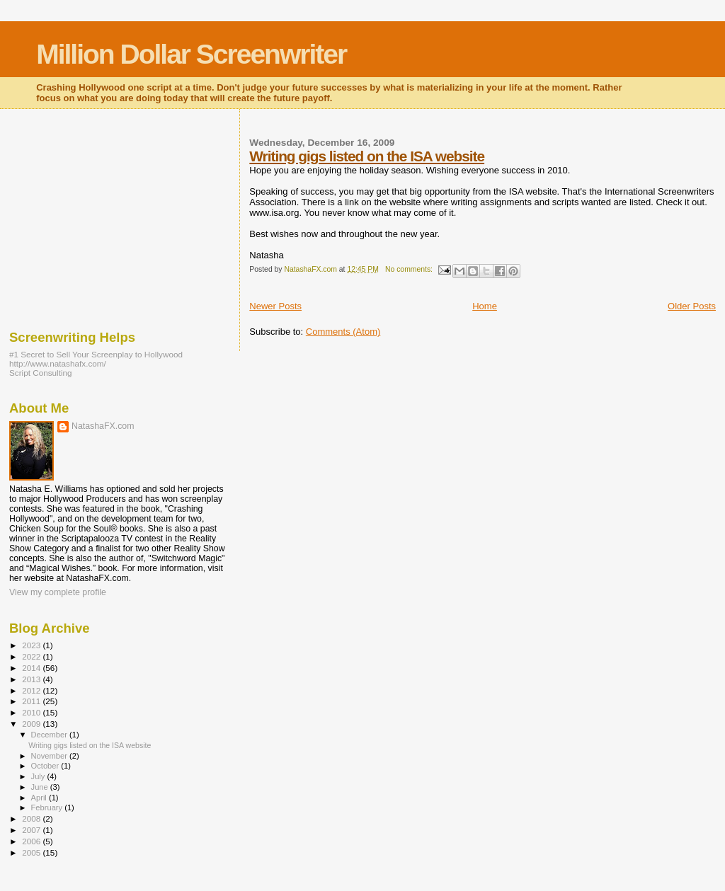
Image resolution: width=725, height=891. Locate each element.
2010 (32, 712)
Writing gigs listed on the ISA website (366, 156)
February (48, 807)
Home (484, 306)
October (46, 765)
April (40, 797)
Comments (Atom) (343, 331)
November (50, 756)
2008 (32, 818)
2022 (32, 656)
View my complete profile (57, 592)
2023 (32, 645)
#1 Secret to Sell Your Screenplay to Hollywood (96, 354)
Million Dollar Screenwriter (191, 54)
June (40, 787)
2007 (32, 829)
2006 (32, 841)
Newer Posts (275, 306)
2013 (32, 679)
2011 (32, 701)
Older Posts (692, 306)
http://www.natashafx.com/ (57, 363)
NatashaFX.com (103, 426)
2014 (32, 667)
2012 (32, 690)
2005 (32, 852)
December (50, 734)
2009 (32, 723)
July (39, 776)
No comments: (410, 269)
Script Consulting (40, 372)
